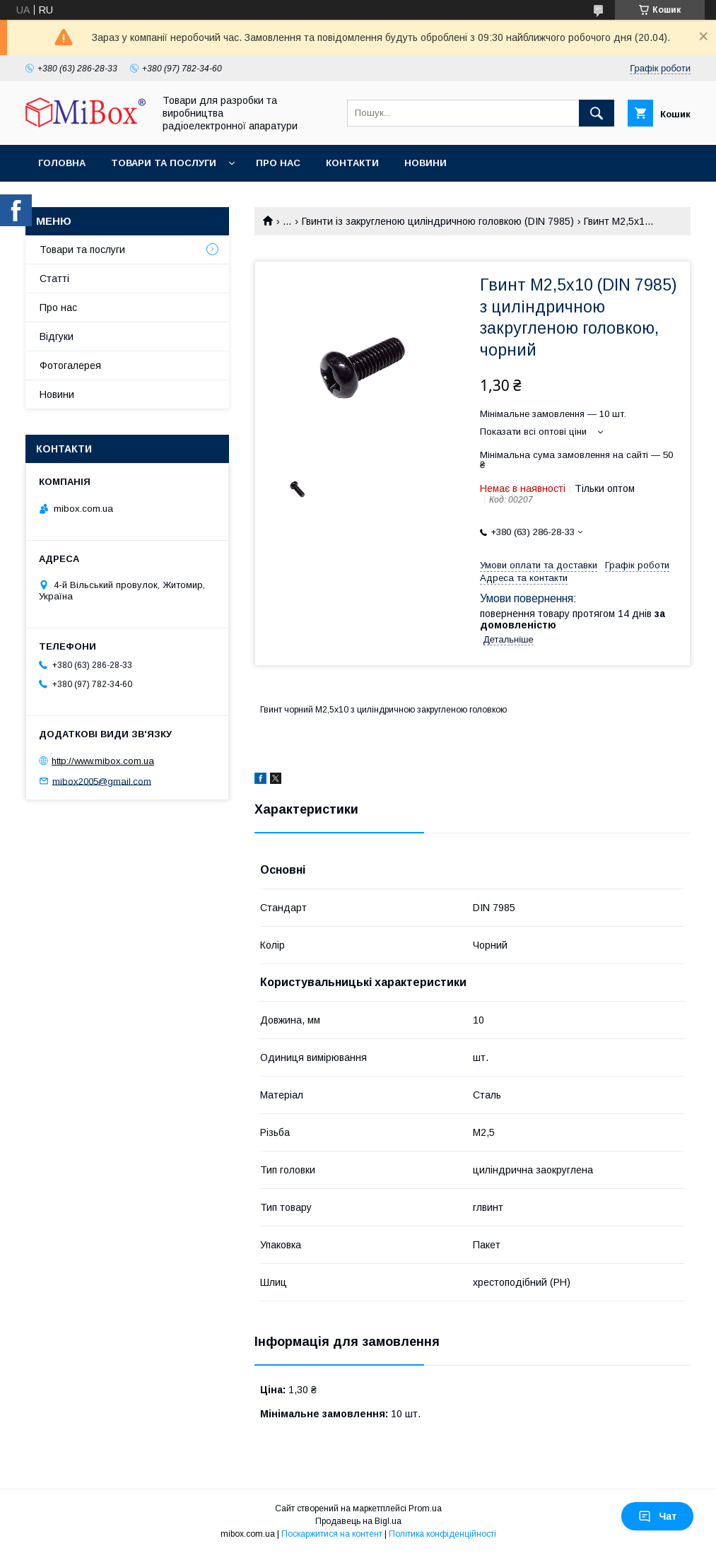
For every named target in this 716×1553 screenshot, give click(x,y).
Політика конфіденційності (442, 1534)
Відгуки (57, 336)
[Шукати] (596, 113)
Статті (54, 278)
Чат (657, 1516)
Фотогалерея (70, 365)
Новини (425, 163)
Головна (62, 163)
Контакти (352, 163)
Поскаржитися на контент (331, 1534)
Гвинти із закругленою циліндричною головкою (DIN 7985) (438, 221)
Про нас (278, 163)
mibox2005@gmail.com (101, 780)
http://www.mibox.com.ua (103, 761)
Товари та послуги (163, 163)
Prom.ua (425, 1508)
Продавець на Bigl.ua (358, 1521)
